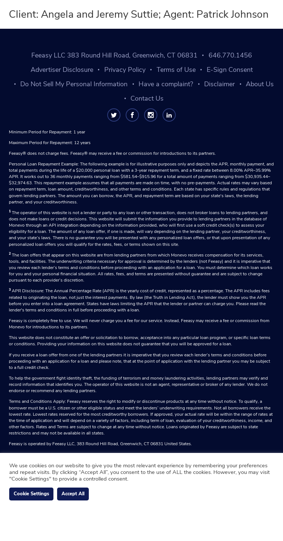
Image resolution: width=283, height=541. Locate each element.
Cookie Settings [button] (31, 494)
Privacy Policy (125, 69)
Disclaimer (219, 84)
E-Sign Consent (230, 69)
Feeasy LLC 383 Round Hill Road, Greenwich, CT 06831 (114, 55)
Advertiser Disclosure (62, 69)
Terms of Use (176, 69)
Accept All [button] (73, 494)
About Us (260, 84)
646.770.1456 (230, 55)
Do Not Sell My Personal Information (73, 84)
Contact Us (147, 98)
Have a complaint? (166, 84)
